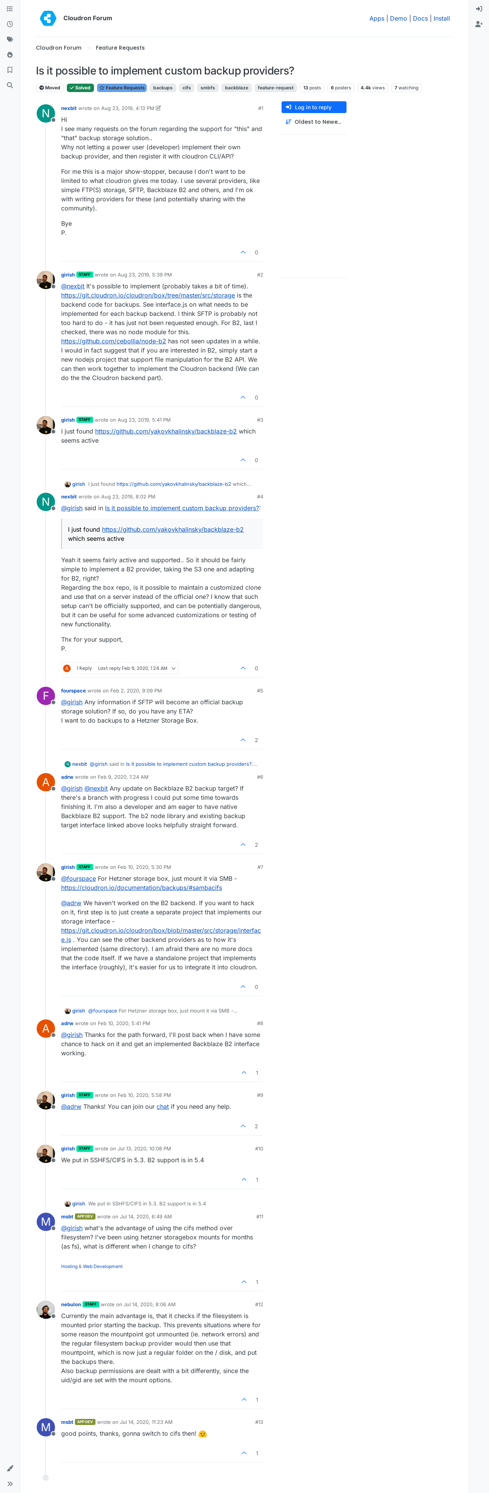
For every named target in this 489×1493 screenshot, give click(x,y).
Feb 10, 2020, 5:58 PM (144, 1095)
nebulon (71, 1304)
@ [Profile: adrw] (71, 903)
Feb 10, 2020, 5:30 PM (144, 867)
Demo (398, 18)
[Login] (479, 9)
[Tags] (10, 40)
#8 (260, 1023)
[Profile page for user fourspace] (46, 696)
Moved (49, 88)
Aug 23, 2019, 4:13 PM (127, 108)
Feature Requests (122, 88)
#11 (259, 1216)
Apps (376, 18)
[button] (10, 1468)
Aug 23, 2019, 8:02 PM (128, 496)
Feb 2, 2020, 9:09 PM (136, 690)
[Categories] (10, 9)
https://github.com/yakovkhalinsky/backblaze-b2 (166, 431)
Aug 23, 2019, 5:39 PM (145, 275)
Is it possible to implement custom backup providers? (182, 508)
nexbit (69, 108)
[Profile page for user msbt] (46, 1222)
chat (163, 1106)
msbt (67, 1216)
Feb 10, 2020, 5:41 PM (124, 1023)
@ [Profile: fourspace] (78, 878)
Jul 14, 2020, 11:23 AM (146, 1422)
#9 (260, 1095)
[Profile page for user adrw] (46, 782)
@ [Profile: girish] (72, 508)
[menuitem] (479, 9)
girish (68, 275)
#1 (260, 108)
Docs (420, 18)
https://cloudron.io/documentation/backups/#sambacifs (141, 887)
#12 (259, 1304)
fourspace (73, 690)
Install (442, 18)
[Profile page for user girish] (46, 280)
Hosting (69, 1266)
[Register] (479, 24)
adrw (67, 777)
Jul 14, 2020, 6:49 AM (146, 1216)
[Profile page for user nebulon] (46, 1310)
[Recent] (10, 24)
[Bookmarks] (10, 70)
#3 (260, 420)
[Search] (10, 85)
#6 (260, 777)
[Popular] (10, 55)
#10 (259, 1148)
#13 (259, 1422)
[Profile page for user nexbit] (46, 113)
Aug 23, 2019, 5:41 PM (144, 420)
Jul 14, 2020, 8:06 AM (150, 1304)
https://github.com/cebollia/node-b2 (113, 341)
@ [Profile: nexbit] (72, 286)
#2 (260, 275)
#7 (260, 867)
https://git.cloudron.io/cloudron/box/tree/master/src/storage (148, 295)
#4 (260, 496)
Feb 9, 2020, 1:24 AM (123, 777)
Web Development (103, 1266)
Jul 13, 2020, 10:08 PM (144, 1148)
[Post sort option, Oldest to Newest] (314, 122)
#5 (260, 690)
